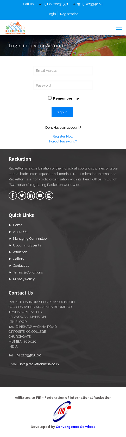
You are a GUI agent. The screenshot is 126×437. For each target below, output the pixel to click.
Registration (69, 14)
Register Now (63, 136)
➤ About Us (18, 232)
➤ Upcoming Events (25, 245)
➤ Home (15, 225)
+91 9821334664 (90, 4)
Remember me (63, 98)
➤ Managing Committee (28, 238)
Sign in (62, 112)
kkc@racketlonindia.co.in (39, 364)
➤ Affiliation (18, 252)
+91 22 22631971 (55, 4)
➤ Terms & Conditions (26, 272)
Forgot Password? (63, 141)
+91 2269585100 (28, 355)
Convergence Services (75, 427)
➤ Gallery (16, 259)
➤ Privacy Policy (22, 279)
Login (51, 14)
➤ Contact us (19, 266)
